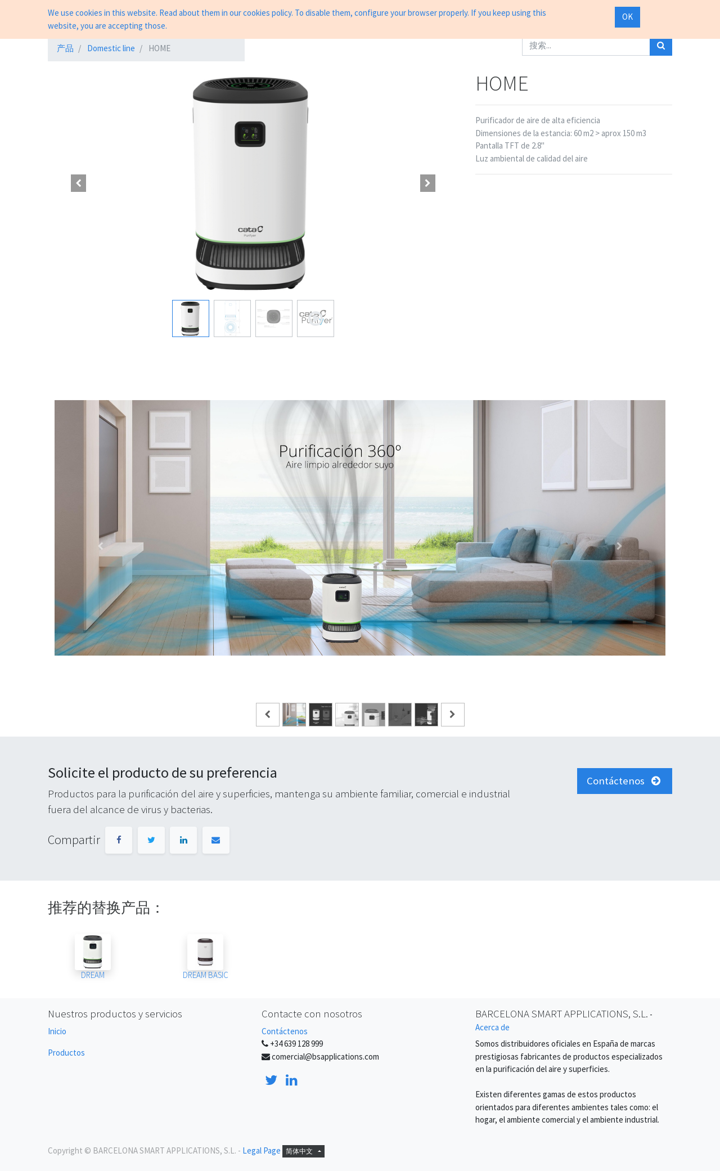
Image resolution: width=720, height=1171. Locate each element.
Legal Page (261, 1150)
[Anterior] (100, 546)
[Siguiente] (619, 546)
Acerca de (492, 1027)
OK (627, 16)
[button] (79, 183)
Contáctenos (285, 1031)
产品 (65, 48)
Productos (66, 1052)
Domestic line (111, 48)
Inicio (57, 1031)
